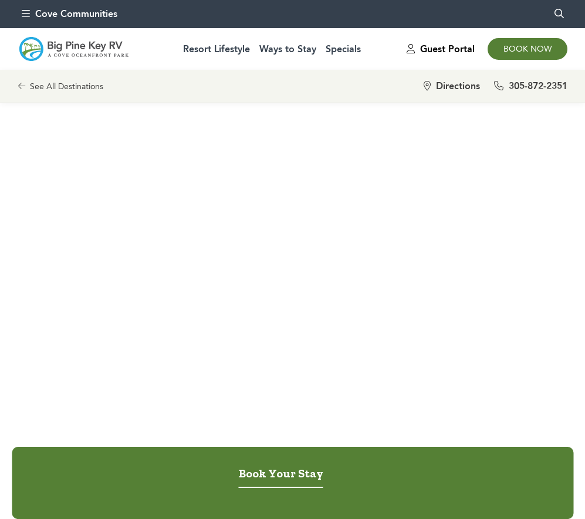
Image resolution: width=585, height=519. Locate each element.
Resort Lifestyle (216, 49)
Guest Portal (441, 49)
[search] (559, 14)
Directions (452, 86)
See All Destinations (60, 86)
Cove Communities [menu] (69, 14)
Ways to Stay (287, 49)
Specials (343, 49)
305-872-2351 (530, 86)
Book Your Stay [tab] (281, 473)
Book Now (527, 49)
